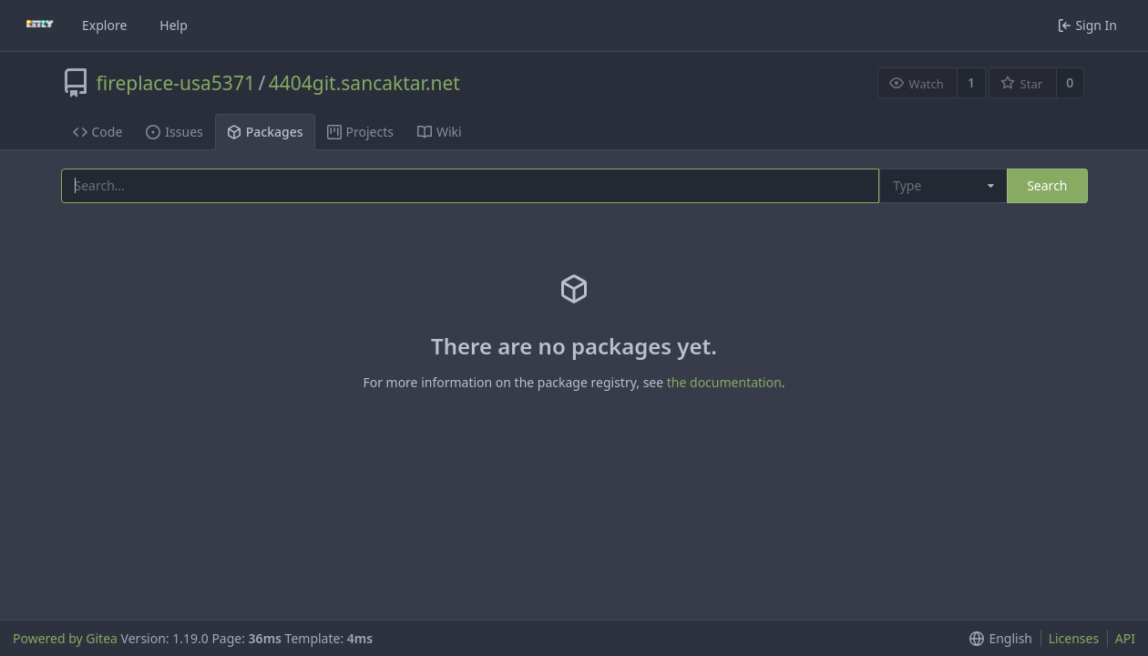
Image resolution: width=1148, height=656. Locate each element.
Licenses (1074, 638)
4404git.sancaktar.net (364, 83)
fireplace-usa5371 (176, 83)
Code (98, 131)
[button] (997, 638)
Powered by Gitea (65, 638)
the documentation (724, 382)
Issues (174, 131)
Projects (360, 131)
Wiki (439, 131)
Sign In (1087, 25)
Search (1047, 185)
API (1125, 638)
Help (173, 25)
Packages (265, 131)
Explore (104, 25)
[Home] (40, 25)
